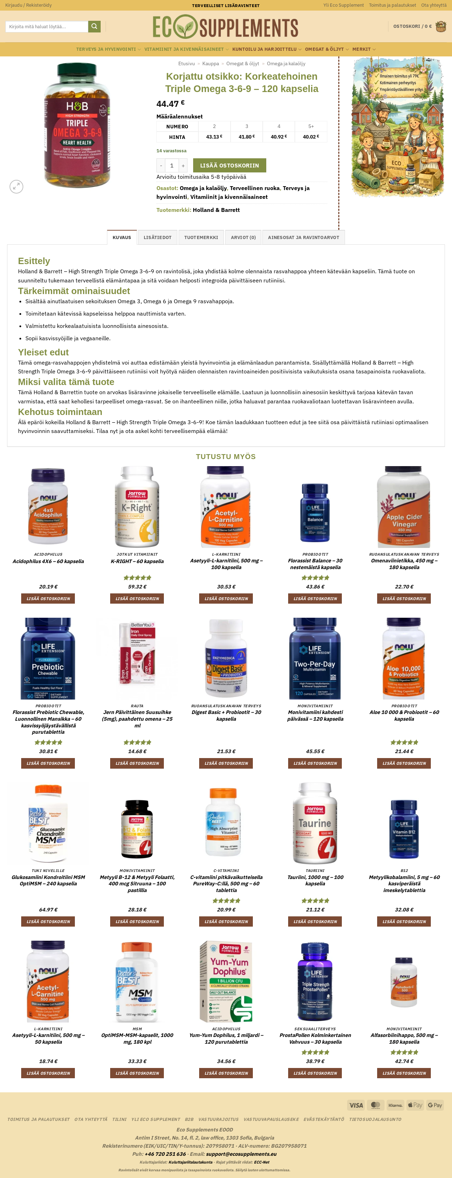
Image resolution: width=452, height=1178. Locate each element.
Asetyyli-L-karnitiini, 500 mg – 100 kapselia (226, 563)
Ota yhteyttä (434, 5)
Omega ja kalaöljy (286, 63)
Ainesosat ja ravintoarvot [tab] (303, 237)
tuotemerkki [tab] (201, 237)
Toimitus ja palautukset (392, 5)
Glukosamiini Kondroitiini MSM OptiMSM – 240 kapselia (48, 880)
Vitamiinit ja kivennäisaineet (186, 49)
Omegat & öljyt (327, 49)
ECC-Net (261, 1162)
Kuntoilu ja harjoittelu (267, 49)
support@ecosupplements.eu (241, 1153)
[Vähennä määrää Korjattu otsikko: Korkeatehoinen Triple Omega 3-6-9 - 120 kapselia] (160, 165)
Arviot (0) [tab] (243, 237)
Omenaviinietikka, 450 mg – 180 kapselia (404, 563)
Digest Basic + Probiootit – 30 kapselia (226, 715)
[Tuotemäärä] (172, 165)
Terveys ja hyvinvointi (108, 49)
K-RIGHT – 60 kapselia (137, 561)
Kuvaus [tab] (122, 237)
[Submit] (94, 27)
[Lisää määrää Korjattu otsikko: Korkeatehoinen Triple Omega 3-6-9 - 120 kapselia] (183, 165)
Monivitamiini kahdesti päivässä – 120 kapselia (315, 715)
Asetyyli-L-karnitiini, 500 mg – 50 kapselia (48, 1038)
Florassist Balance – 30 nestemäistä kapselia (315, 563)
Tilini (119, 1119)
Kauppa (210, 63)
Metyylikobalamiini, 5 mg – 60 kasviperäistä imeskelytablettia (404, 883)
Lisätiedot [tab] (158, 237)
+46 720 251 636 (165, 1153)
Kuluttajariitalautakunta (190, 1162)
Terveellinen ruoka (255, 187)
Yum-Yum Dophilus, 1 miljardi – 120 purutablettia (226, 1038)
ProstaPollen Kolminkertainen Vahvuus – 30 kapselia (315, 1038)
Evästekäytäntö (323, 1119)
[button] (28, 5)
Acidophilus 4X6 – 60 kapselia (48, 561)
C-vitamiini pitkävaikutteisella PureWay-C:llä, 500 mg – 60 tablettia (226, 883)
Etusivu (186, 63)
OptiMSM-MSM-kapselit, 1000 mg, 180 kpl (137, 1038)
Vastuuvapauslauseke (271, 1119)
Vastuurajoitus (218, 1119)
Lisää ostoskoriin (230, 165)
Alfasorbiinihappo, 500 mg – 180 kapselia (404, 1038)
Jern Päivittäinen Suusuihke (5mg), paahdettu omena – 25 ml (137, 718)
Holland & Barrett (216, 209)
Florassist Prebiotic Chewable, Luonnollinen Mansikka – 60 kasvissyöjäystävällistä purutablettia (48, 722)
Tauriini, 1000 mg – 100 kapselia (315, 880)
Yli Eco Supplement (343, 5)
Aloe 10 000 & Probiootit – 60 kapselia (404, 715)
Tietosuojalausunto (375, 1119)
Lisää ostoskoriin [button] (48, 598)
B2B (189, 1119)
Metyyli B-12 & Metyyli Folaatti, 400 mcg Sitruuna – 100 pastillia (137, 883)
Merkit (364, 49)
